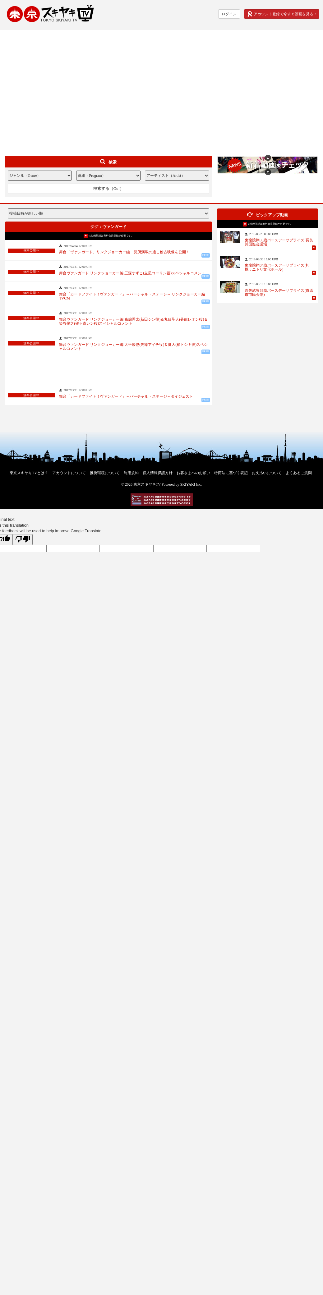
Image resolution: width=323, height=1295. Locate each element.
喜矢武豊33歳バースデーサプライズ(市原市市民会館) (279, 293)
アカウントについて (69, 473)
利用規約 (131, 473)
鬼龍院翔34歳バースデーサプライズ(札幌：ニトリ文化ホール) (277, 267)
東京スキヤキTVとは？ (29, 473)
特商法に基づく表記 (231, 473)
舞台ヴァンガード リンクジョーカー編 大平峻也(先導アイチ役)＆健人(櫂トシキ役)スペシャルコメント (133, 347)
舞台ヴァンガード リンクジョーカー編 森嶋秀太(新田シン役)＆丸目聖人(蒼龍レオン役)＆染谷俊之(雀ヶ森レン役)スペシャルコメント (133, 322)
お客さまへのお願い (193, 473)
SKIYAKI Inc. (191, 484)
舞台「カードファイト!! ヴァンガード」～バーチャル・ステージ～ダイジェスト (126, 397)
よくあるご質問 (299, 473)
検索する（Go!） (108, 188)
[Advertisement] (58, 88)
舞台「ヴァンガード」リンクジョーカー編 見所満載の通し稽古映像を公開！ (124, 252)
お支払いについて (267, 473)
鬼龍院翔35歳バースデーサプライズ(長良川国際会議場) (279, 242)
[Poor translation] (23, 539)
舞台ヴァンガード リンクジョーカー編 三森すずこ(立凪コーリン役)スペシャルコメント (132, 273)
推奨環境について (105, 473)
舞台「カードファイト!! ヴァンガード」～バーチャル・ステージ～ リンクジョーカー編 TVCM (134, 296)
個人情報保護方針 (158, 473)
